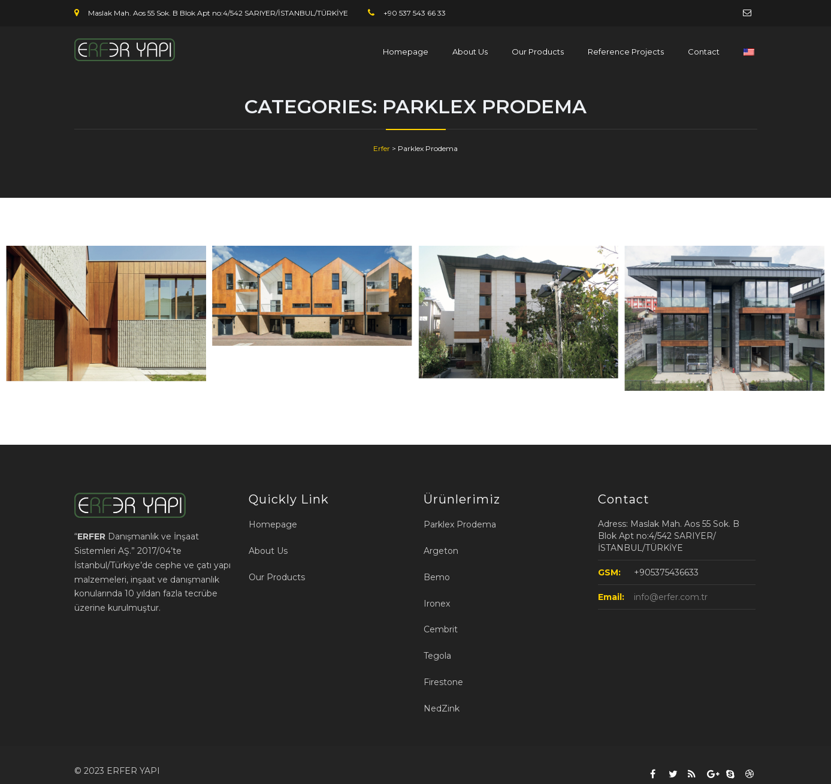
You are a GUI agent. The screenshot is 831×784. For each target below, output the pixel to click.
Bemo (437, 577)
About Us (470, 51)
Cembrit (441, 629)
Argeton (441, 550)
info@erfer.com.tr (671, 597)
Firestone (443, 682)
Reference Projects (626, 51)
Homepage (405, 51)
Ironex (437, 603)
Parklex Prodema (460, 524)
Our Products (538, 51)
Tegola (437, 655)
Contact (704, 51)
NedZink (442, 708)
